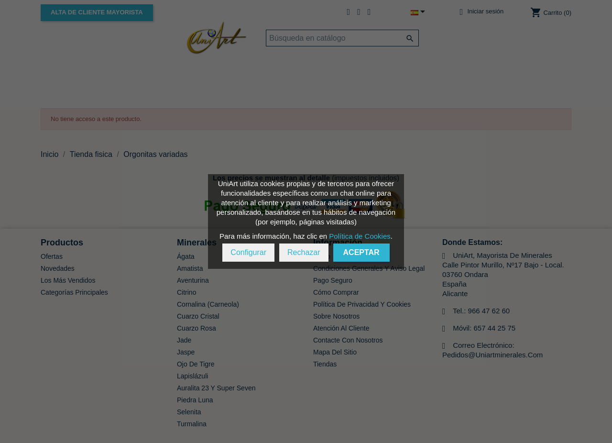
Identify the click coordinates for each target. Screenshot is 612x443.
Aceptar (361, 252)
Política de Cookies (359, 236)
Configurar (248, 252)
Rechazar (303, 252)
